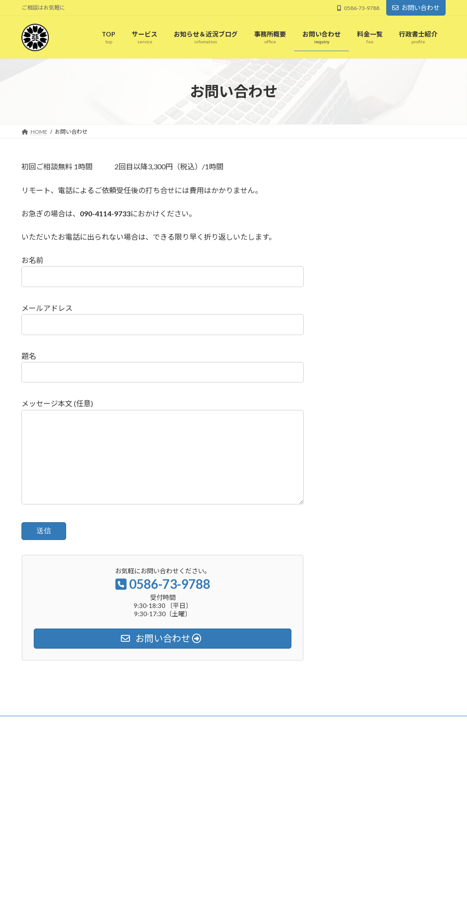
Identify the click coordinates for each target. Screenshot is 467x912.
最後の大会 (335, 831)
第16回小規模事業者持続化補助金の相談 (222, 794)
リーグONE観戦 (341, 818)
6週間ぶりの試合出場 (348, 782)
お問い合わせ (416, 7)
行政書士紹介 (189, 858)
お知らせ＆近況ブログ (200, 779)
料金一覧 (184, 826)
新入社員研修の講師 (346, 794)
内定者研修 (335, 806)
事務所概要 (186, 810)
